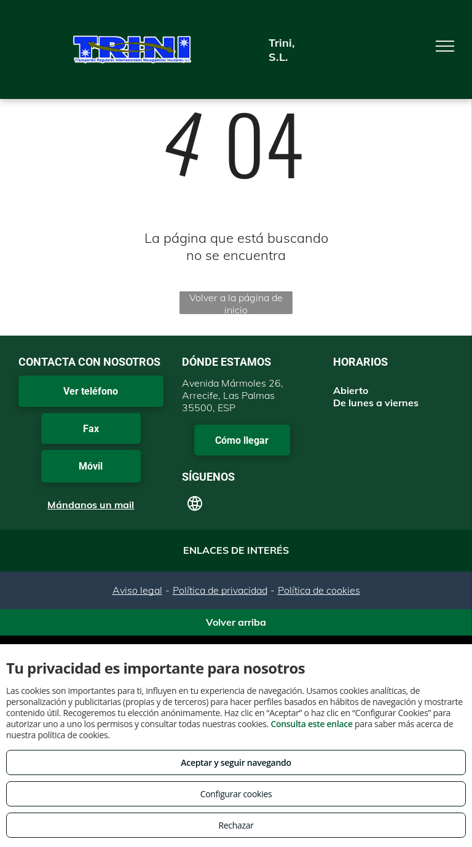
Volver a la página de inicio (236, 302)
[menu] (445, 46)
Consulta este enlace (311, 724)
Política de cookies (319, 590)
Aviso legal (137, 590)
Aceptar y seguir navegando (236, 762)
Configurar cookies (236, 794)
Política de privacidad (220, 590)
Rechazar (235, 825)
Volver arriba (236, 622)
